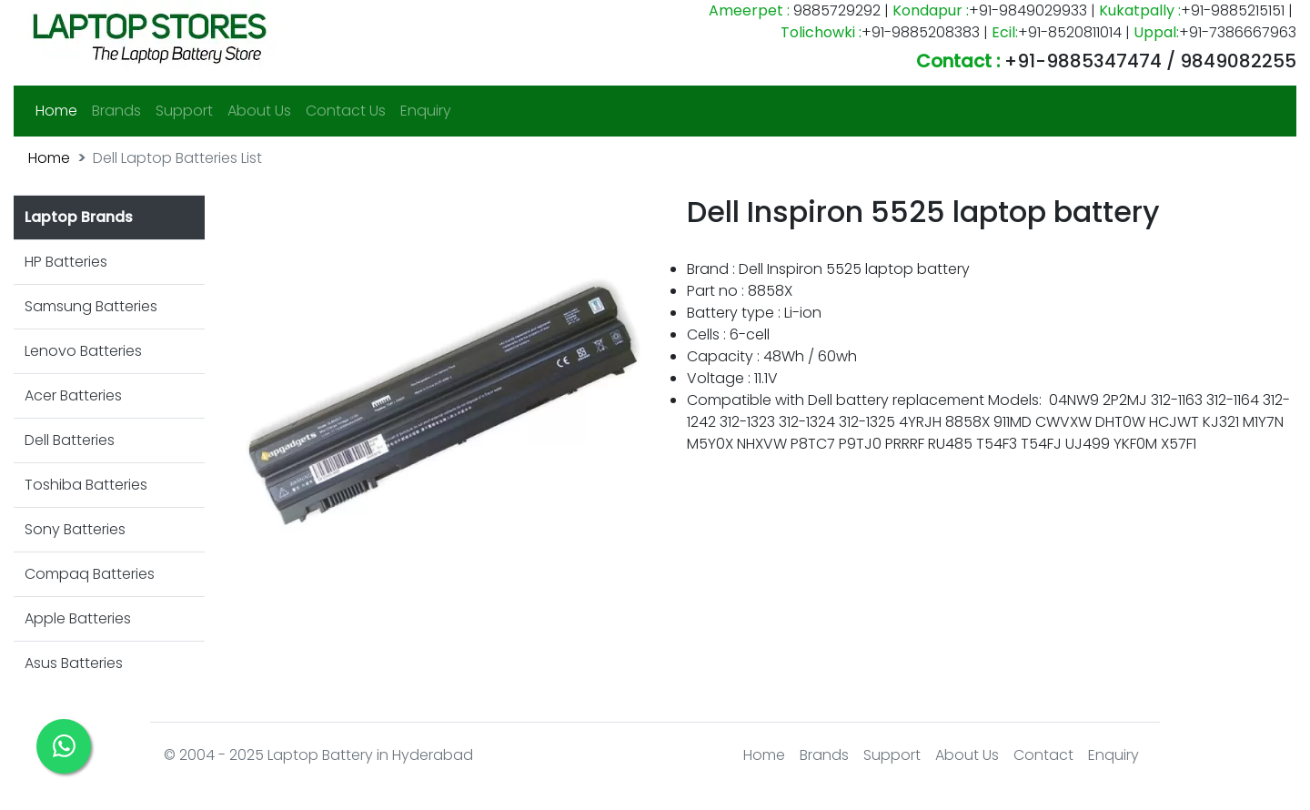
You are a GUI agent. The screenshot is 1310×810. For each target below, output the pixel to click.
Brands (116, 110)
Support (184, 110)
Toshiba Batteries (86, 484)
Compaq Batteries (90, 573)
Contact (1043, 754)
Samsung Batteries (91, 306)
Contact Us (346, 110)
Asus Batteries (74, 663)
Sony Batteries (75, 529)
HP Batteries (66, 261)
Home (60, 110)
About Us (259, 110)
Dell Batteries (70, 440)
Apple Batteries (78, 618)
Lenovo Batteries (83, 350)
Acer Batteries (73, 395)
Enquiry (425, 110)
